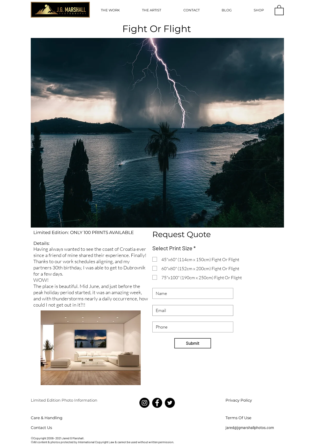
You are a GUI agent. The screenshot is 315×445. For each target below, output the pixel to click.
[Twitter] (170, 403)
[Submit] (192, 343)
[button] (110, 10)
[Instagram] (144, 403)
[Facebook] (157, 403)
